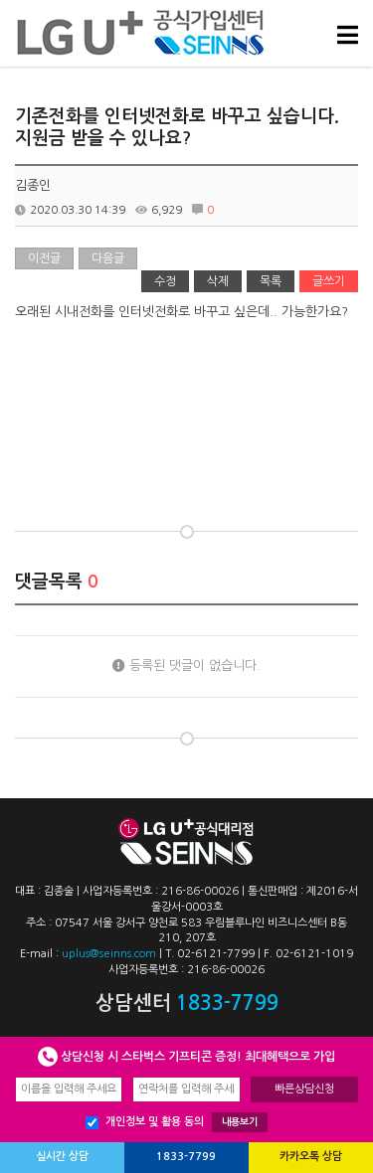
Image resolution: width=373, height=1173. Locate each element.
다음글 (108, 258)
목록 (270, 281)
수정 (165, 281)
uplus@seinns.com (109, 953)
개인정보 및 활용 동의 (177, 1122)
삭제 (218, 281)
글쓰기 (328, 281)
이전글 (44, 258)
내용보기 (240, 1121)
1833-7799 (186, 1156)
